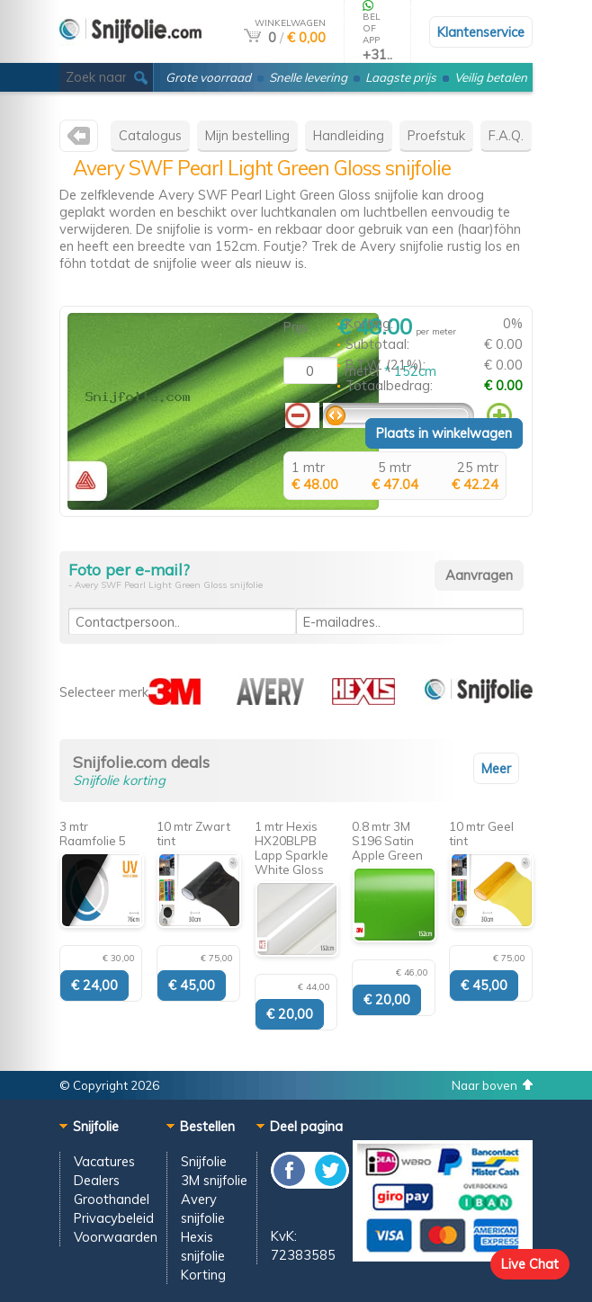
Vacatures (104, 1161)
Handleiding (348, 135)
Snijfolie (204, 1161)
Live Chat (530, 1263)
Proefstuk (436, 135)
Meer (496, 768)
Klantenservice (481, 31)
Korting (203, 1274)
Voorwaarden (115, 1236)
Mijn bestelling (247, 135)
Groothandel (111, 1199)
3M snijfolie (214, 1180)
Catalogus (150, 135)
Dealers (97, 1180)
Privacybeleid (114, 1217)
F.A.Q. (506, 135)
